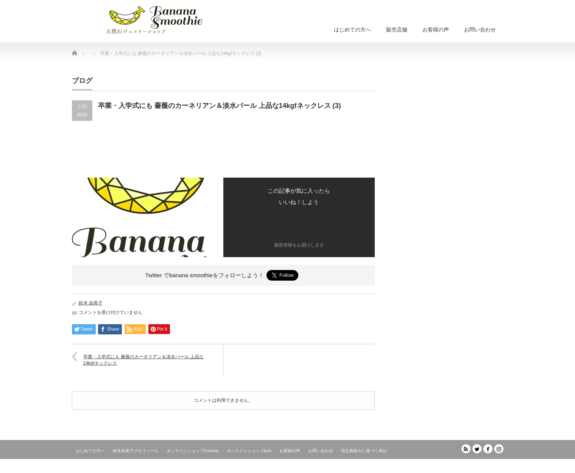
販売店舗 (396, 30)
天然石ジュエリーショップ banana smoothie (458, 467)
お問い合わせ (480, 30)
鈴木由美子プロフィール (136, 450)
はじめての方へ (352, 30)
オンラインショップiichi (249, 450)
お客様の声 (435, 30)
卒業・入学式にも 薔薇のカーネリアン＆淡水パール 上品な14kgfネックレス (143, 360)
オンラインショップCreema (193, 450)
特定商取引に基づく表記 (364, 450)
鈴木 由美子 (91, 303)
